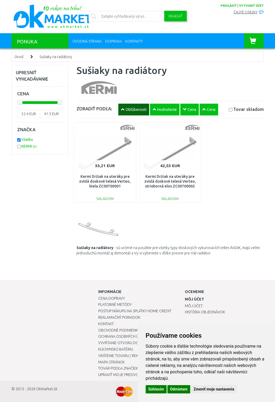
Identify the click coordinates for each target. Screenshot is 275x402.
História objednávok (205, 312)
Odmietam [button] (179, 389)
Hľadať (175, 16)
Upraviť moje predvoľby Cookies (129, 375)
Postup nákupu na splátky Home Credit (134, 311)
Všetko (27, 139)
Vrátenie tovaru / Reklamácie (126, 356)
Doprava (113, 41)
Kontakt (106, 324)
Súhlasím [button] (156, 389)
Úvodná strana (87, 41)
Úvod (18, 57)
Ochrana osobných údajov (124, 336)
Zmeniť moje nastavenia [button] (213, 389)
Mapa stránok (111, 362)
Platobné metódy (115, 304)
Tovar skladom (248, 109)
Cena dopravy (111, 298)
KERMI (29, 146)
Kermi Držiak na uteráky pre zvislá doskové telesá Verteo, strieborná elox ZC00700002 (170, 181)
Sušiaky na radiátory (55, 57)
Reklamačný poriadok (119, 317)
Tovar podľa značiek (118, 368)
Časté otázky (246, 12)
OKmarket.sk (46, 389)
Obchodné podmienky (119, 330)
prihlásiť (229, 5)
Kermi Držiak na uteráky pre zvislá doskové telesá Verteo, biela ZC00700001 (105, 181)
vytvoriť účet (251, 5)
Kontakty (134, 41)
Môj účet (194, 306)
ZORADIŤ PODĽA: (94, 108)
